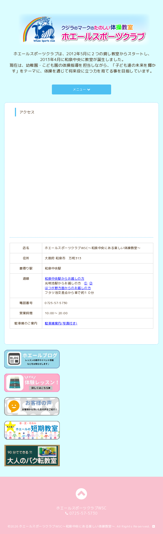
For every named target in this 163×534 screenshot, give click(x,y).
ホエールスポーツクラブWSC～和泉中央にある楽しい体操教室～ (67, 526)
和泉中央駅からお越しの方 (64, 278)
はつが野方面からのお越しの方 (68, 288)
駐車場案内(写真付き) (61, 323)
